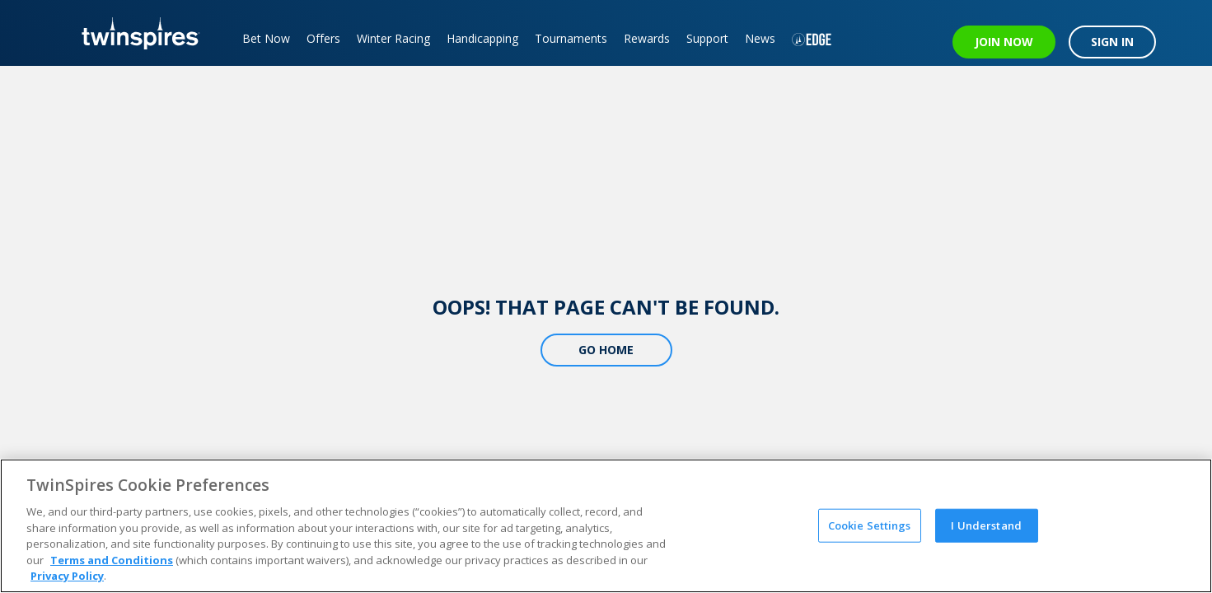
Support (707, 38)
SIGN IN (1112, 41)
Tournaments (571, 38)
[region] (606, 526)
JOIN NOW (1004, 41)
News (760, 38)
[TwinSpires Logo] (134, 33)
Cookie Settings (869, 524)
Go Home (606, 349)
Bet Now (266, 38)
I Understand (986, 524)
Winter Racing (393, 38)
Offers (323, 38)
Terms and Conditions (111, 560)
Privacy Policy (67, 575)
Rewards (647, 38)
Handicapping (482, 38)
